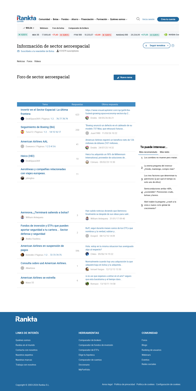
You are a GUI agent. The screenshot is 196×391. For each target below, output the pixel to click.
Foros (29, 60)
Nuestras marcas (24, 359)
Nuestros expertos (24, 354)
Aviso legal (107, 383)
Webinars (146, 354)
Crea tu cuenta (168, 19)
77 (60, 118)
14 (50, 131)
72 (51, 254)
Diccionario (84, 364)
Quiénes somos (23, 339)
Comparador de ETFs (89, 349)
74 (57, 254)
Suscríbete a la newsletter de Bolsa (35, 50)
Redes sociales (149, 363)
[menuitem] (45, 19)
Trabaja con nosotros (26, 364)
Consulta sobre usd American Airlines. (44, 263)
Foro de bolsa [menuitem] (58, 27)
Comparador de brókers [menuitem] (78, 27)
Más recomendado (148, 151)
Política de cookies (145, 383)
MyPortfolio (84, 369)
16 (56, 131)
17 (59, 131)
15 (53, 131)
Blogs (144, 344)
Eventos (145, 359)
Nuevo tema (124, 76)
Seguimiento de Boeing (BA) (38, 126)
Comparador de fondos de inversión (96, 344)
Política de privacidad (124, 383)
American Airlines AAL (34, 141)
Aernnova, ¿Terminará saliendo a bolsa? (45, 212)
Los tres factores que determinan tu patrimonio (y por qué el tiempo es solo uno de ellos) (161, 180)
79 (66, 118)
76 (57, 118)
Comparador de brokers (90, 339)
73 (54, 254)
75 (60, 254)
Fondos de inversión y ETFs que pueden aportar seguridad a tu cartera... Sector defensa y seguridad (44, 229)
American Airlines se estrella (38, 277)
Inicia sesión (148, 19)
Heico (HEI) (27, 155)
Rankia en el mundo (25, 344)
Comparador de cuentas (90, 359)
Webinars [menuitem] (44, 27)
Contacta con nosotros (26, 349)
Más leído (164, 151)
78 (63, 118)
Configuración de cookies (168, 383)
